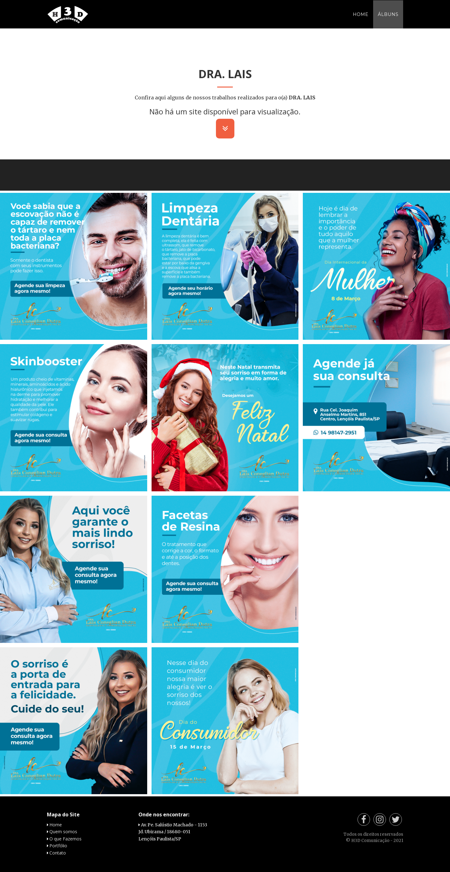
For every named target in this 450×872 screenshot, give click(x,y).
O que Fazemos (65, 839)
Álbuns (388, 20)
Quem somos (63, 831)
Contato (57, 853)
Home (360, 20)
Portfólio (58, 846)
